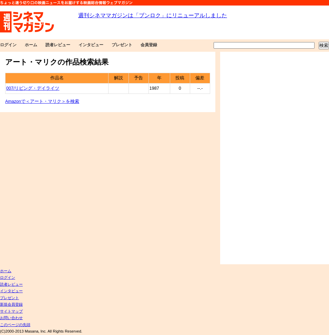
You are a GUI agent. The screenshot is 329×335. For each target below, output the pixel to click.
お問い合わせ (11, 318)
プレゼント (122, 44)
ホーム (31, 44)
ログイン (8, 44)
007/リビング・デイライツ (32, 88)
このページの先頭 (15, 325)
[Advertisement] (244, 158)
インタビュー (91, 44)
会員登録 (149, 44)
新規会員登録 (11, 304)
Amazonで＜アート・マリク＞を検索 (42, 101)
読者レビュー (57, 44)
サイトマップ (11, 311)
